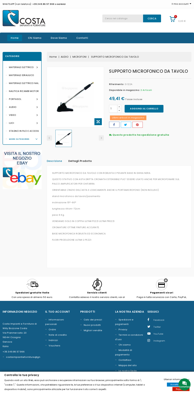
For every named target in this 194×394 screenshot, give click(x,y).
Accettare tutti (178, 384)
